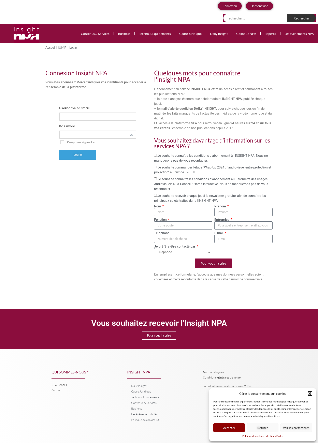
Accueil (50, 47)
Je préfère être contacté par (175, 246)
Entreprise (222, 219)
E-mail (219, 233)
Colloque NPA (246, 33)
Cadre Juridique (190, 33)
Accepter (229, 428)
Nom (158, 206)
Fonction (161, 219)
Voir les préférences (296, 428)
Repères (270, 33)
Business (124, 33)
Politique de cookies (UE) (146, 420)
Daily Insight (219, 33)
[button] (310, 394)
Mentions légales (274, 436)
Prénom (220, 206)
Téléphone (162, 233)
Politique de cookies (252, 436)
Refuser (262, 428)
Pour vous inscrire (159, 335)
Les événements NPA (299, 33)
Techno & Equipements (155, 33)
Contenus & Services (95, 33)
